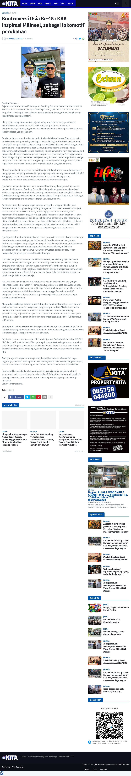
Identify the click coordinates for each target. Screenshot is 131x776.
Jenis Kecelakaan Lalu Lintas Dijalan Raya (113, 690)
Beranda (5, 13)
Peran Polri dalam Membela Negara (111, 620)
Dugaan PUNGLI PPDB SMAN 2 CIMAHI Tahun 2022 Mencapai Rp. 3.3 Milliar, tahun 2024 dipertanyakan (108, 496)
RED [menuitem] (56, 3)
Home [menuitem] (24, 3)
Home (87, 770)
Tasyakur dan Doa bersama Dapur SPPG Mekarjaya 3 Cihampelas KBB (116, 319)
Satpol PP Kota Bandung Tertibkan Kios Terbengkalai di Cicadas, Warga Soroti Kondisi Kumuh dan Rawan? (42, 439)
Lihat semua (79, 405)
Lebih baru (7, 451)
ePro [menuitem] (63, 3)
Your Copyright (17, 767)
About (94, 770)
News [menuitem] (32, 3)
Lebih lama (78, 451)
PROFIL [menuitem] (48, 3)
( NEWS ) (13, 13)
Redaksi (103, 770)
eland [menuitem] (71, 3)
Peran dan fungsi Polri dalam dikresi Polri (113, 633)
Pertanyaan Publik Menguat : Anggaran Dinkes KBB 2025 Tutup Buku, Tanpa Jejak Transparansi (116, 304)
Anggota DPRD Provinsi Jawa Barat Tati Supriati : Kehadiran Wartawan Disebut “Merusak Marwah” (116, 249)
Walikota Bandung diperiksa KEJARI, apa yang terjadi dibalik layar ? (116, 572)
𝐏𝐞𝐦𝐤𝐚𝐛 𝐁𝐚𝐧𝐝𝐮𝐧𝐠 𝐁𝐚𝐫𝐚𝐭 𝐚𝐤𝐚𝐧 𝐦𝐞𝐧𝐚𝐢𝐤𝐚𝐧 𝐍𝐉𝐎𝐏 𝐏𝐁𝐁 (115, 331)
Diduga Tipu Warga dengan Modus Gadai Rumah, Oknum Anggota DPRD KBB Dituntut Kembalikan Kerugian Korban (14, 439)
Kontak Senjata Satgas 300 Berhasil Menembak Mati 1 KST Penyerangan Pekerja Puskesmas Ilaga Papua (115, 544)
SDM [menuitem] (40, 3)
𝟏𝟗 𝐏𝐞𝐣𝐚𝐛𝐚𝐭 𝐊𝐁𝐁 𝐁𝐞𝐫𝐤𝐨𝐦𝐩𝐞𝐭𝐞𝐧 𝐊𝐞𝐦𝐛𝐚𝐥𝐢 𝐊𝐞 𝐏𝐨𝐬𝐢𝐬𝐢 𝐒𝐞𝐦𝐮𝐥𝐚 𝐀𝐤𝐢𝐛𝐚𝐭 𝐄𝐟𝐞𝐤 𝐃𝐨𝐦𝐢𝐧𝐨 (114, 587)
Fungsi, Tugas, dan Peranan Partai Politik (116, 608)
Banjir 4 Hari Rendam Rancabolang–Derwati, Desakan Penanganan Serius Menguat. (113, 346)
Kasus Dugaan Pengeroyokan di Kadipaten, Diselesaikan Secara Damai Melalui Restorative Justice (70, 439)
